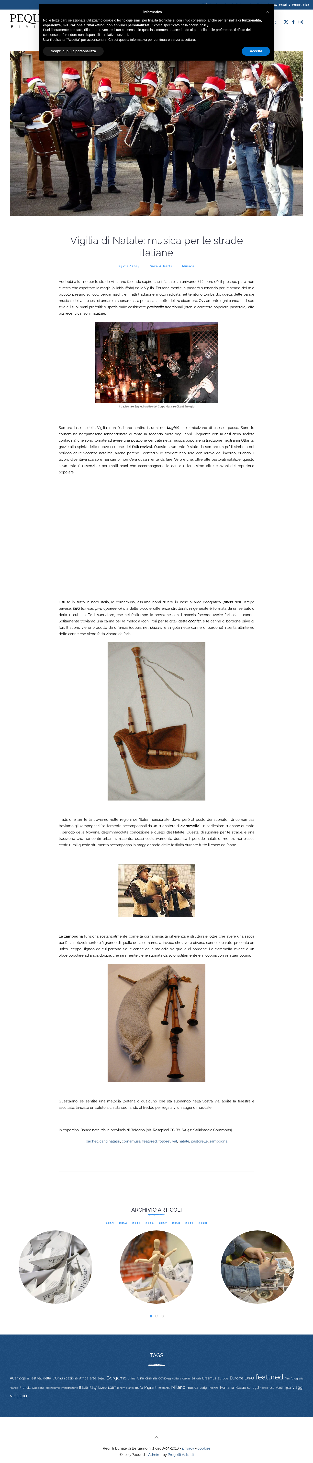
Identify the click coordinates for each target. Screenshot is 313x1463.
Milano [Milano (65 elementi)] (178, 1387)
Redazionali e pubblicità (288, 4)
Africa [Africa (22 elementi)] (84, 1378)
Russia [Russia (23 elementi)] (240, 1387)
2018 (176, 1223)
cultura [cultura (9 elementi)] (176, 1378)
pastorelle (199, 1141)
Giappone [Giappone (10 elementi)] (38, 1387)
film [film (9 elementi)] (287, 1378)
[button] (156, 1437)
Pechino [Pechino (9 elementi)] (214, 1387)
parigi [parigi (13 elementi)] (203, 1387)
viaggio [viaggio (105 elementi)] (18, 1395)
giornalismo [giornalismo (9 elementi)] (52, 1387)
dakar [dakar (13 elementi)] (186, 1378)
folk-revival (167, 1141)
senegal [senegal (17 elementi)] (253, 1387)
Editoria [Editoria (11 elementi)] (196, 1378)
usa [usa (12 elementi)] (271, 1387)
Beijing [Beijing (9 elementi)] (101, 1378)
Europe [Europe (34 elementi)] (236, 1378)
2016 (149, 1223)
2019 (189, 1223)
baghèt (92, 1141)
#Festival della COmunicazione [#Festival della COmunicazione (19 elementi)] (52, 1378)
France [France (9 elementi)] (14, 1387)
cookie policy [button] (198, 25)
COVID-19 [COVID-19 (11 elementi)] (164, 1378)
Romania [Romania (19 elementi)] (227, 1387)
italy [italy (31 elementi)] (93, 1387)
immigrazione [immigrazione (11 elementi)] (69, 1387)
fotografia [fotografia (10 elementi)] (297, 1378)
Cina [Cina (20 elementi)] (140, 1378)
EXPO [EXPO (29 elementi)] (249, 1378)
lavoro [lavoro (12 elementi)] (102, 1387)
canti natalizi (110, 1141)
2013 (110, 1223)
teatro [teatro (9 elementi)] (264, 1387)
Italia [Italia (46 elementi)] (83, 1387)
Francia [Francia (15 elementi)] (25, 1387)
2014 (123, 1223)
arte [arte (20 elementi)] (93, 1378)
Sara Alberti (161, 266)
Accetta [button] (256, 51)
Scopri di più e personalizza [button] (73, 51)
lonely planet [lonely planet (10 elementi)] (125, 1387)
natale (184, 1141)
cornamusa (131, 1141)
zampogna (218, 1141)
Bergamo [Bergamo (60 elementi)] (116, 1377)
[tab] (151, 1316)
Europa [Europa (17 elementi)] (223, 1378)
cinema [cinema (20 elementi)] (151, 1378)
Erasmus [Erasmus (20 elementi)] (209, 1378)
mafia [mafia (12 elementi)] (139, 1387)
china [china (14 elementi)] (131, 1378)
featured (149, 1141)
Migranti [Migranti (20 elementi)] (150, 1387)
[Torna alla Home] (34, 22)
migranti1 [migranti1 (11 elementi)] (164, 1387)
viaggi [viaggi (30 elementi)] (297, 1387)
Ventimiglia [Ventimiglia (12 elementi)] (283, 1387)
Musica (188, 266)
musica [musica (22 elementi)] (192, 1387)
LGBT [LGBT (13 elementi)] (112, 1387)
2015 (136, 1223)
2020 (203, 1223)
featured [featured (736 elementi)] (269, 1377)
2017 (163, 1223)
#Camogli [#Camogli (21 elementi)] (18, 1378)
